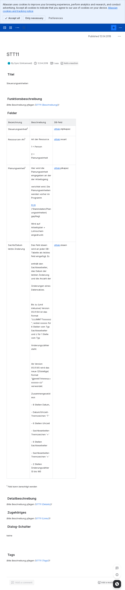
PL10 (33, 205)
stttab (57, 129)
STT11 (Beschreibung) (47, 104)
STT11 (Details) (43, 504)
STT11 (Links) (42, 518)
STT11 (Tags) (42, 560)
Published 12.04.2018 (99, 36)
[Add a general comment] (21, 582)
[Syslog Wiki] (17, 27)
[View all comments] (117, 568)
